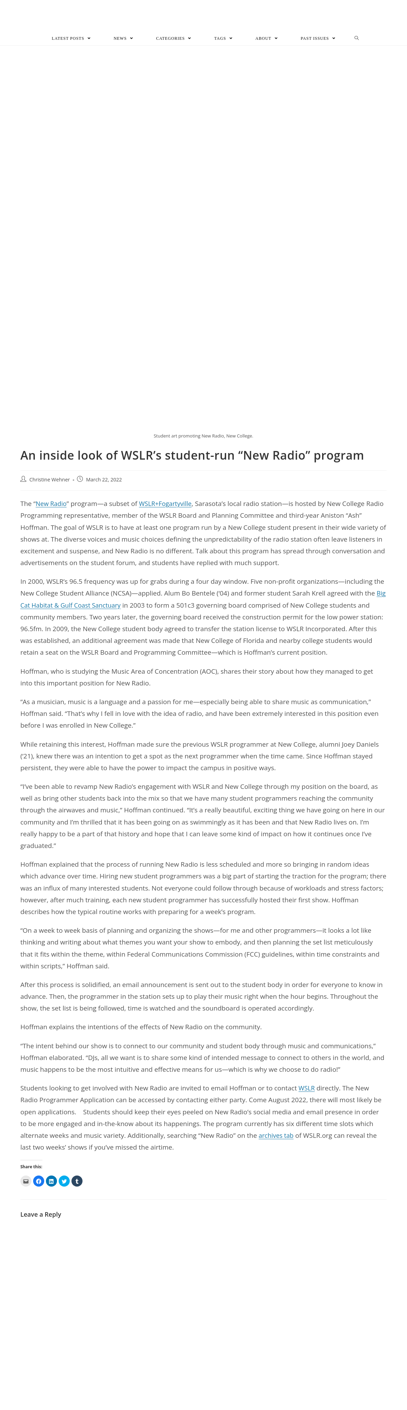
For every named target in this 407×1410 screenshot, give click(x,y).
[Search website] (357, 39)
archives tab (277, 1136)
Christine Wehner (49, 481)
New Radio (52, 504)
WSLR (307, 1089)
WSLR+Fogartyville (168, 504)
